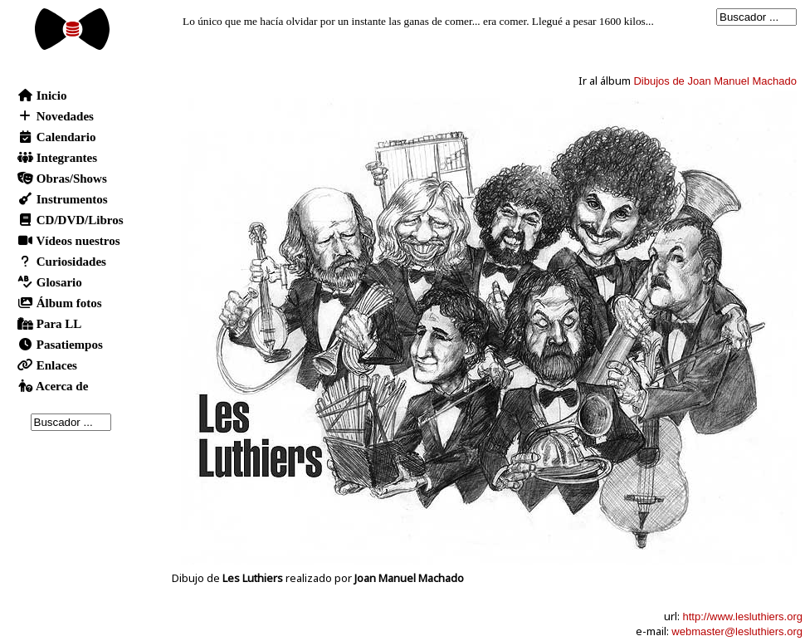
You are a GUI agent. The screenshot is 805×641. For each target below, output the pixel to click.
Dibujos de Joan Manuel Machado (715, 81)
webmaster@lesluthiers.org (737, 631)
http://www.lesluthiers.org (742, 616)
